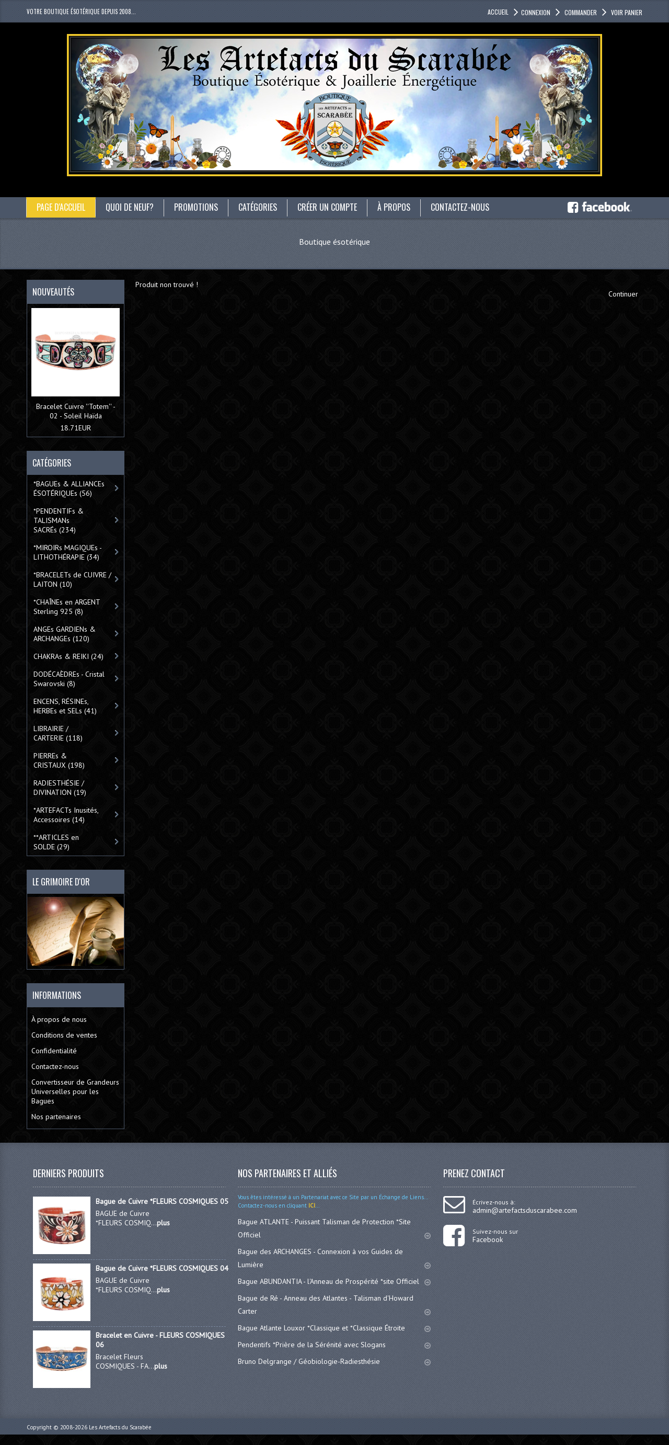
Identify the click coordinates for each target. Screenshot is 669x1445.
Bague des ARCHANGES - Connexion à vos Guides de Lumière (334, 1258)
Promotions (196, 207)
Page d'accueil (61, 207)
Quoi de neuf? (130, 207)
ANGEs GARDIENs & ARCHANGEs (64, 633)
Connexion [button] (535, 12)
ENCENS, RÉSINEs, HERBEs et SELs (65, 706)
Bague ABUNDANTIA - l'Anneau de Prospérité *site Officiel (334, 1281)
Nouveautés (53, 292)
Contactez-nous (460, 207)
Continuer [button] (623, 294)
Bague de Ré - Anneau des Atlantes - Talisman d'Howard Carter (334, 1304)
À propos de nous (59, 1019)
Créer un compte (327, 207)
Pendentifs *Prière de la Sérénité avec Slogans (334, 1344)
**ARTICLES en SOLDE (56, 842)
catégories (257, 207)
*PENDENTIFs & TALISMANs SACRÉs (58, 520)
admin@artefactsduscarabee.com (524, 1210)
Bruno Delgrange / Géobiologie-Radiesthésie (334, 1361)
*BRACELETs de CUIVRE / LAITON (72, 579)
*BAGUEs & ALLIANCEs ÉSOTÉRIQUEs (69, 488)
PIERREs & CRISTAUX (59, 760)
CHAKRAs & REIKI (68, 656)
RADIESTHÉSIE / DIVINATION (59, 787)
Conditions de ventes (64, 1035)
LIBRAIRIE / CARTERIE (58, 733)
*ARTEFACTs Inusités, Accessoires (66, 814)
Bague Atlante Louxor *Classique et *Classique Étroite (334, 1328)
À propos (393, 207)
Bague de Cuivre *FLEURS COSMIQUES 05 (162, 1201)
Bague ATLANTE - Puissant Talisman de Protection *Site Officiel (334, 1228)
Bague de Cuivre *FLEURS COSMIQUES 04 (162, 1268)
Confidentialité (54, 1050)
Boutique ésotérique (334, 241)
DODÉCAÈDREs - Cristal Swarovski (69, 678)
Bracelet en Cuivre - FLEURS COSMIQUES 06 (160, 1339)
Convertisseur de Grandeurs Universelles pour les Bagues (75, 1091)
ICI (311, 1205)
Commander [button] (580, 12)
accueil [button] (498, 11)
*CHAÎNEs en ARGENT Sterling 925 (66, 606)
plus (163, 1222)
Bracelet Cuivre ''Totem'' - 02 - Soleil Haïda (76, 411)
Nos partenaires (56, 1116)
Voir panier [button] (625, 12)
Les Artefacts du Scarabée (120, 1427)
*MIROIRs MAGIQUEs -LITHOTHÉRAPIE (67, 552)
